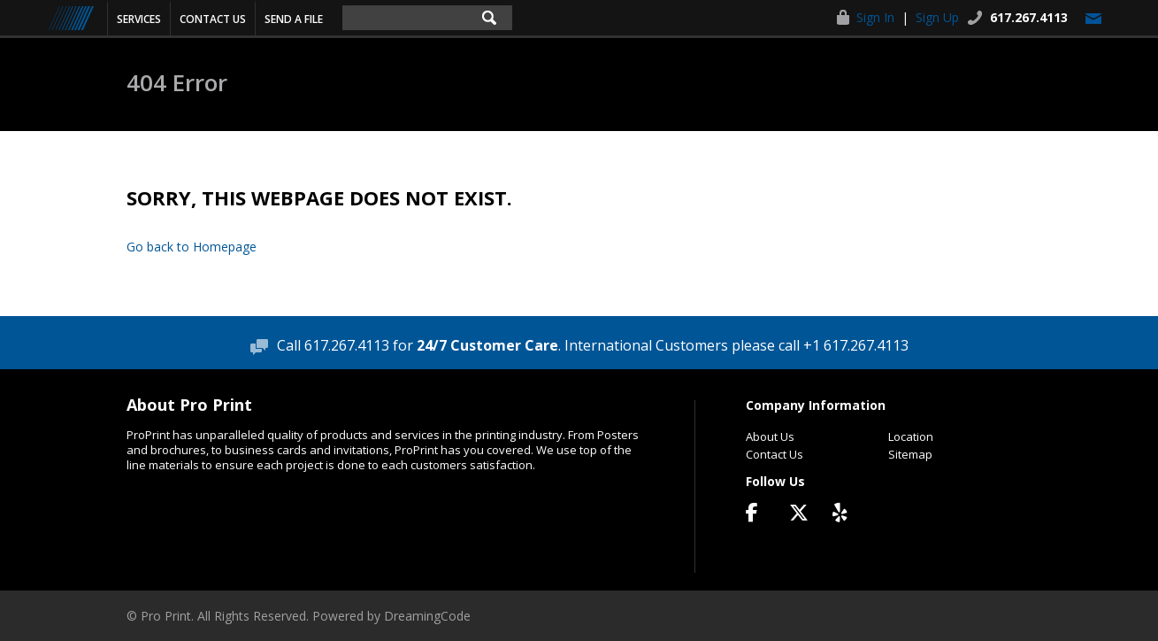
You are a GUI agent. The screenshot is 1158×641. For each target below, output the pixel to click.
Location (910, 436)
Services (139, 19)
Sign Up (937, 17)
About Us (770, 436)
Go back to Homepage (192, 246)
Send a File (294, 19)
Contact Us (213, 19)
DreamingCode (427, 615)
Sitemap (910, 454)
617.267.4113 (1029, 17)
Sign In (875, 17)
